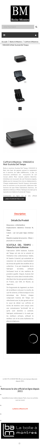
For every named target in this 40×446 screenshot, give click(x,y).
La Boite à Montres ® (20, 409)
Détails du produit (20, 220)
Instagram (19, 443)
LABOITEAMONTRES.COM (14, 199)
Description (20, 213)
